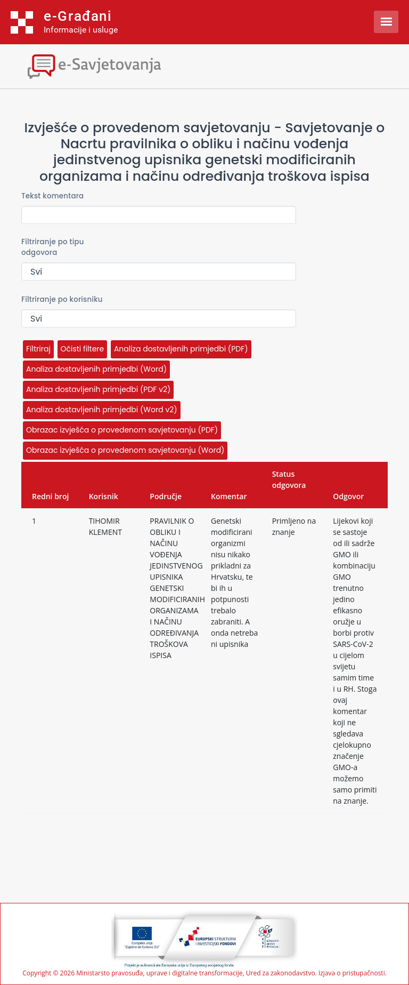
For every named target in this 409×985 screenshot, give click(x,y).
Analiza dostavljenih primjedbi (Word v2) (101, 409)
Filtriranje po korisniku (62, 299)
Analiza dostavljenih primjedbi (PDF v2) (98, 389)
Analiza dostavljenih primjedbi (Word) (96, 369)
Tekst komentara (52, 196)
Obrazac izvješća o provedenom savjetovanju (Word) (125, 450)
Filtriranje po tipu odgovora (52, 247)
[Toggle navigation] (93, 65)
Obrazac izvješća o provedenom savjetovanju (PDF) (122, 430)
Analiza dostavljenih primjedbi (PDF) (181, 348)
